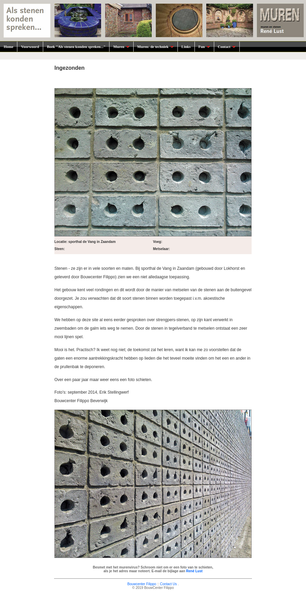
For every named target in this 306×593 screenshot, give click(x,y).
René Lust (194, 571)
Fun (204, 47)
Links (186, 47)
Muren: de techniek (155, 47)
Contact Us (168, 584)
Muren (121, 47)
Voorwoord (30, 47)
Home (8, 47)
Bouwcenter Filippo (141, 584)
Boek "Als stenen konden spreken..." (76, 47)
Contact (227, 47)
